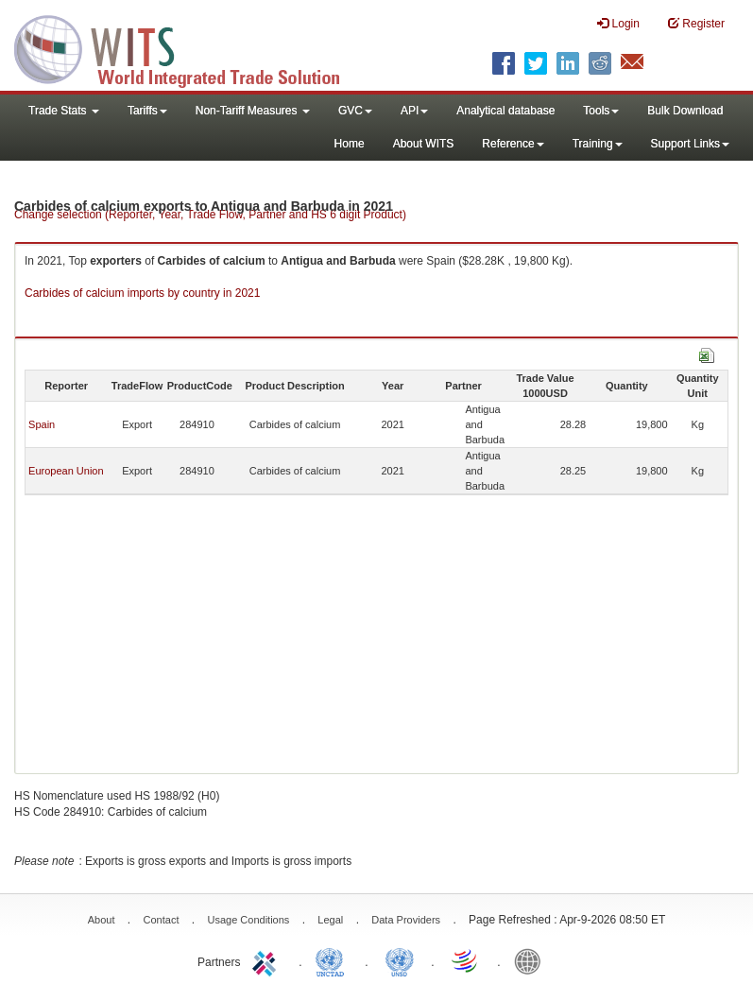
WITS (189, 47)
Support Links (690, 143)
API (414, 110)
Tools (601, 110)
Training (598, 143)
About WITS (423, 143)
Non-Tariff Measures (253, 110)
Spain (41, 424)
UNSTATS (400, 960)
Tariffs (147, 110)
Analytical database (505, 110)
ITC (267, 960)
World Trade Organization (466, 960)
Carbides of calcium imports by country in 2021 (142, 293)
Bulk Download (685, 110)
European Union (66, 470)
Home (349, 143)
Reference (512, 143)
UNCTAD (333, 960)
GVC (355, 110)
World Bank (532, 960)
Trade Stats (63, 110)
